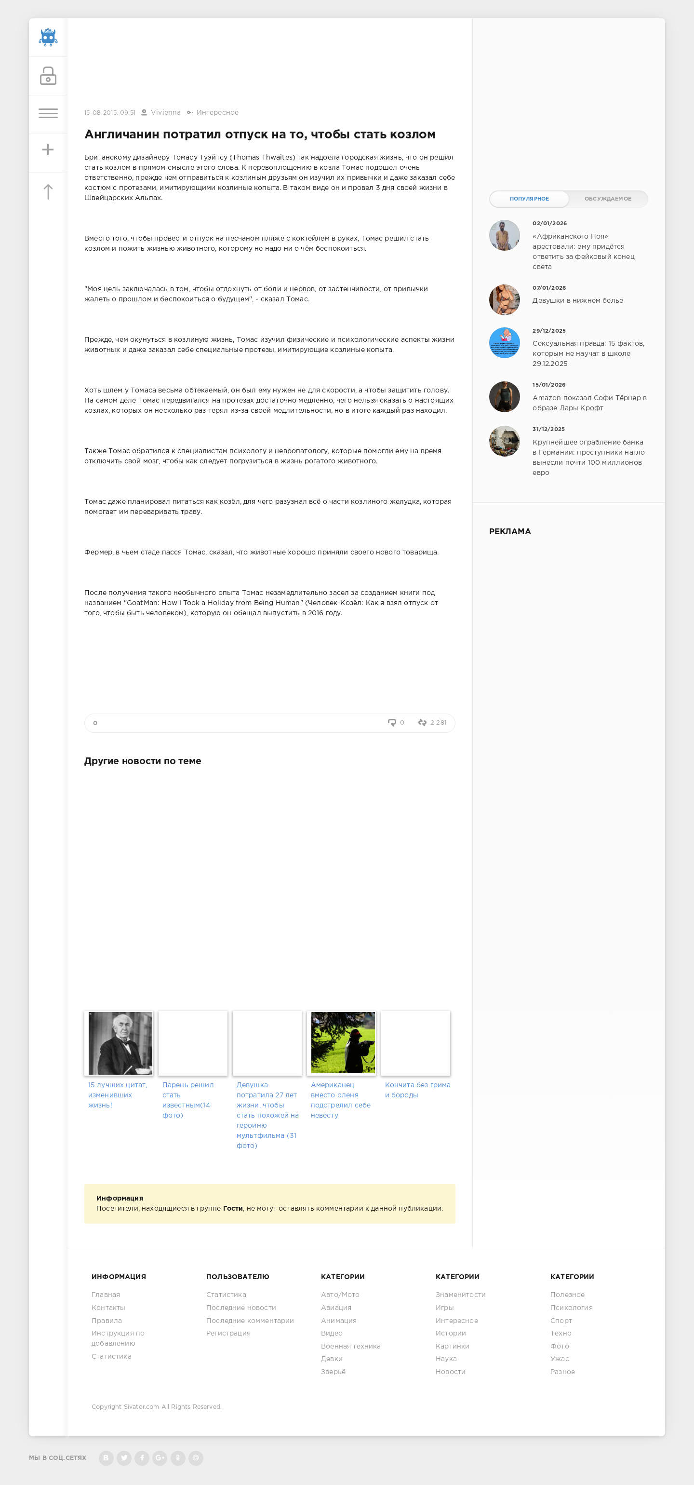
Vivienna (166, 113)
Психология (571, 1308)
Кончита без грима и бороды (418, 1090)
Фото (559, 1347)
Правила (107, 1321)
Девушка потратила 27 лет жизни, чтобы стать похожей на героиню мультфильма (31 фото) (268, 1115)
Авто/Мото (340, 1295)
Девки (332, 1359)
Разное (562, 1372)
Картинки (452, 1347)
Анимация (339, 1321)
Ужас (559, 1359)
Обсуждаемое (608, 199)
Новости (451, 1372)
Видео (332, 1333)
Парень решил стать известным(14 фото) (188, 1100)
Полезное (567, 1295)
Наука (446, 1359)
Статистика (112, 1357)
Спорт (561, 1321)
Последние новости (241, 1308)
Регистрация (228, 1333)
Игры (445, 1308)
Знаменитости (461, 1295)
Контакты (108, 1308)
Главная (106, 1295)
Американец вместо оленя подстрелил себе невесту (341, 1100)
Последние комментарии (250, 1321)
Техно (561, 1333)
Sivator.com (142, 1407)
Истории (451, 1333)
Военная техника (351, 1347)
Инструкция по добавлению (118, 1339)
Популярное (529, 199)
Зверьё (333, 1372)
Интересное (218, 113)
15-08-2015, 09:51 (109, 113)
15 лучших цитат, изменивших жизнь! (117, 1095)
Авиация (336, 1308)
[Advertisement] (269, 64)
